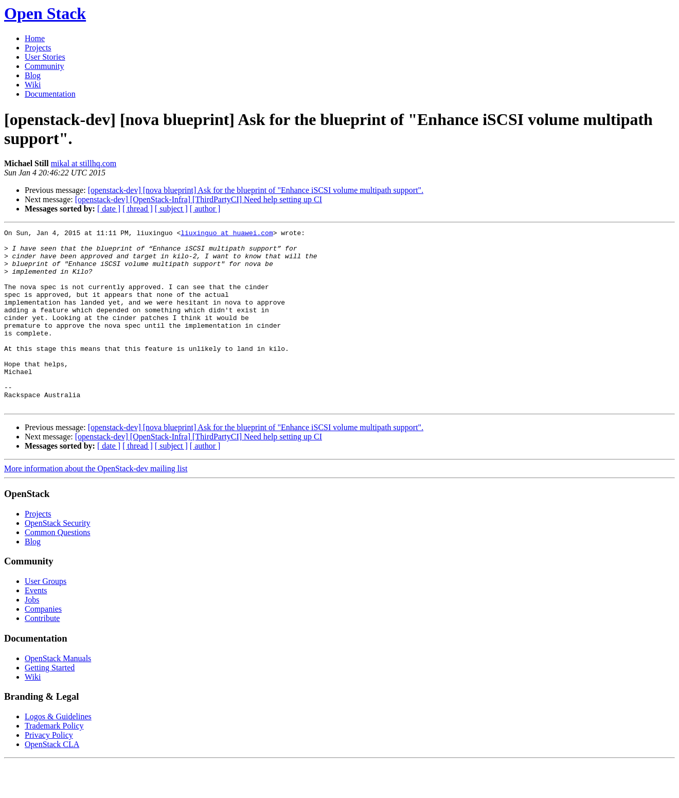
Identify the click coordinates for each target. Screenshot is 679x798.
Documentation (50, 94)
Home (35, 38)
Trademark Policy (54, 761)
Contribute (42, 653)
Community (44, 66)
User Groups (45, 616)
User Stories (45, 56)
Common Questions (58, 567)
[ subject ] (171, 208)
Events (36, 626)
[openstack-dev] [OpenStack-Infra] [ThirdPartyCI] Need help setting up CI (198, 199)
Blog (33, 75)
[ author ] (205, 208)
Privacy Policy (49, 770)
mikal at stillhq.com (84, 163)
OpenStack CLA (52, 779)
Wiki (33, 84)
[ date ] (108, 208)
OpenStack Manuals (58, 693)
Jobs (32, 635)
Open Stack (45, 13)
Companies (43, 644)
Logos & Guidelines (58, 752)
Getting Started (50, 703)
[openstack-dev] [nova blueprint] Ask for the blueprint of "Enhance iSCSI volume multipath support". (255, 190)
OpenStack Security (58, 558)
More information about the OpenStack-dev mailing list (95, 504)
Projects (38, 47)
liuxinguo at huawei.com (227, 234)
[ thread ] (137, 208)
